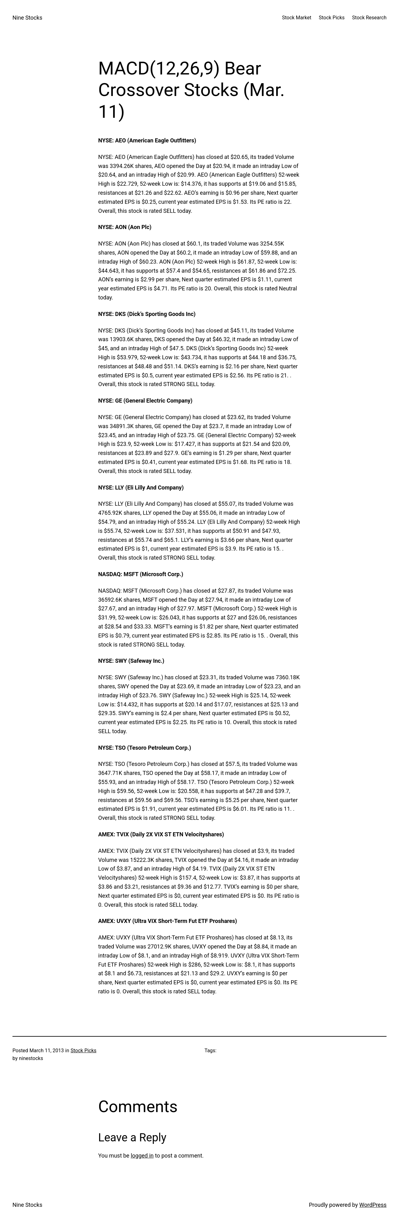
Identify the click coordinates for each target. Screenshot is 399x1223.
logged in (142, 1155)
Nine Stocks (27, 17)
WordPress (373, 1205)
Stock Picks (83, 1050)
